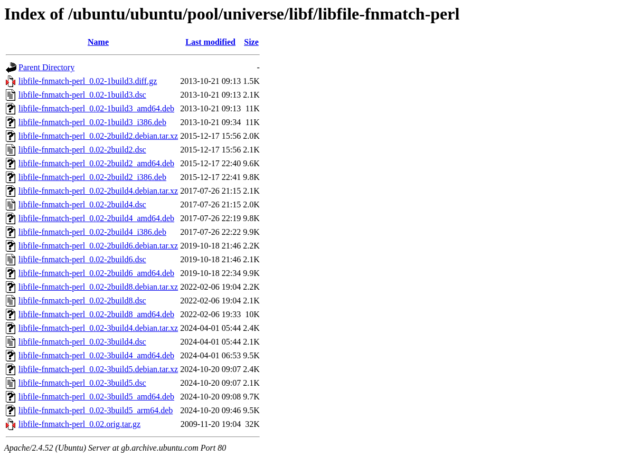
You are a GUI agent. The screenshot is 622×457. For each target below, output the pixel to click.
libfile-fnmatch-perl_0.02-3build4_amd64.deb (96, 355)
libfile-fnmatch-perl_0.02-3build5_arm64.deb (95, 410)
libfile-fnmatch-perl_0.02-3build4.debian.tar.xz (98, 327)
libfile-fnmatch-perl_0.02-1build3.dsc (82, 94)
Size (251, 41)
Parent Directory (46, 67)
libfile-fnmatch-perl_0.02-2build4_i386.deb (92, 231)
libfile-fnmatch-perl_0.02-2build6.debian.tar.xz (98, 245)
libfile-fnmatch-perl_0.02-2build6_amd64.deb (96, 273)
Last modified (210, 41)
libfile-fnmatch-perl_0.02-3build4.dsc (82, 341)
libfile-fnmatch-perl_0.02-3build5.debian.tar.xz (98, 369)
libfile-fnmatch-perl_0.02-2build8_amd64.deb (96, 314)
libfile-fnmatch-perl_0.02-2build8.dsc (82, 300)
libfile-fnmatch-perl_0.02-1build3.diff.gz (87, 81)
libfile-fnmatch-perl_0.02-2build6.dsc (82, 259)
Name (98, 41)
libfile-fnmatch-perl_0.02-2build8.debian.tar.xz (98, 286)
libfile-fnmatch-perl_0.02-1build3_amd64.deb (96, 108)
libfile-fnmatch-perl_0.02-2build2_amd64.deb (96, 163)
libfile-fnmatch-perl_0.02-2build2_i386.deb (92, 177)
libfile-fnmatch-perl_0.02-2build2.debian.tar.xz (98, 135)
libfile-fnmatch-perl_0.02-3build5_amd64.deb (96, 396)
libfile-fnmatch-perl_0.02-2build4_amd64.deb (96, 218)
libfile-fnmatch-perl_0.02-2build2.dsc (82, 149)
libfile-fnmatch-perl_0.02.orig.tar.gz (79, 424)
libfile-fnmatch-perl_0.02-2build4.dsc (82, 204)
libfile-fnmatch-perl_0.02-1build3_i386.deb (92, 122)
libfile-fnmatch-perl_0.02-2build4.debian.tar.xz (98, 190)
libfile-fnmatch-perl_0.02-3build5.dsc (82, 382)
